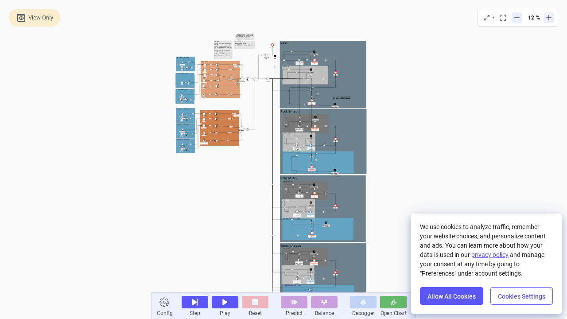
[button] (164, 302)
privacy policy (490, 254)
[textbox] (221, 61)
